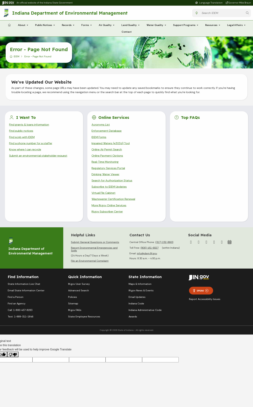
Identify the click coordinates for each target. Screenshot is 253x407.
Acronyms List (101, 124)
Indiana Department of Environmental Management (70, 13)
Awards (133, 316)
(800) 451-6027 (149, 247)
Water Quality (155, 25)
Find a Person (15, 297)
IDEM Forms (99, 137)
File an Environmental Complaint (90, 260)
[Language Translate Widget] (209, 3)
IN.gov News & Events (141, 290)
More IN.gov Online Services (109, 205)
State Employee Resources (84, 316)
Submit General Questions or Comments (95, 242)
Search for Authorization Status (112, 180)
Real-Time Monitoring (105, 162)
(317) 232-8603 (164, 242)
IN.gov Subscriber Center (107, 211)
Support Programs (184, 25)
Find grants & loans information (29, 124)
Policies (72, 297)
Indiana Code (136, 303)
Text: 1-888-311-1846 (20, 316)
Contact (127, 31)
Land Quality (129, 25)
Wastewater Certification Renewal (113, 199)
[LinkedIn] (214, 242)
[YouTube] (206, 242)
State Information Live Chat (24, 283)
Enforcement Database (107, 131)
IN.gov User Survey (79, 283)
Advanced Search (78, 290)
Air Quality (105, 25)
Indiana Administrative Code (145, 310)
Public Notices (43, 25)
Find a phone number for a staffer (30, 143)
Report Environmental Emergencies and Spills (94, 249)
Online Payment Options (107, 155)
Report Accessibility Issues (204, 299)
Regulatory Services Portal (108, 168)
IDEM (16, 56)
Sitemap (73, 303)
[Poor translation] (12, 354)
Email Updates (137, 297)
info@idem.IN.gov (147, 253)
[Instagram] (199, 242)
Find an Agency (16, 303)
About (21, 25)
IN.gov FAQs (74, 310)
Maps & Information (140, 283)
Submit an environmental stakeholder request (38, 155)
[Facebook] (191, 242)
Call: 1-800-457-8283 (20, 310)
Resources (211, 25)
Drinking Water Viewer (105, 174)
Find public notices (21, 131)
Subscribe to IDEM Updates (109, 187)
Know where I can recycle (25, 149)
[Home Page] (9, 25)
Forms (85, 25)
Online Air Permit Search (107, 149)
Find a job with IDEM (22, 137)
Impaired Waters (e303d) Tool (111, 143)
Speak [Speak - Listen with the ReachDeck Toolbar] (200, 290)
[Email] (222, 242)
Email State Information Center (26, 290)
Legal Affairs (235, 25)
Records (67, 25)
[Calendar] (229, 242)
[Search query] (222, 13)
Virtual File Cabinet (103, 193)
